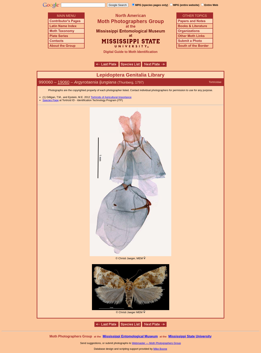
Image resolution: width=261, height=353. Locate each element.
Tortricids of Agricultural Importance (111, 97)
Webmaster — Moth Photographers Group (156, 343)
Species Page (51, 100)
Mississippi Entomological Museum (130, 336)
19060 (64, 82)
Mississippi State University (190, 336)
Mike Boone (160, 348)
